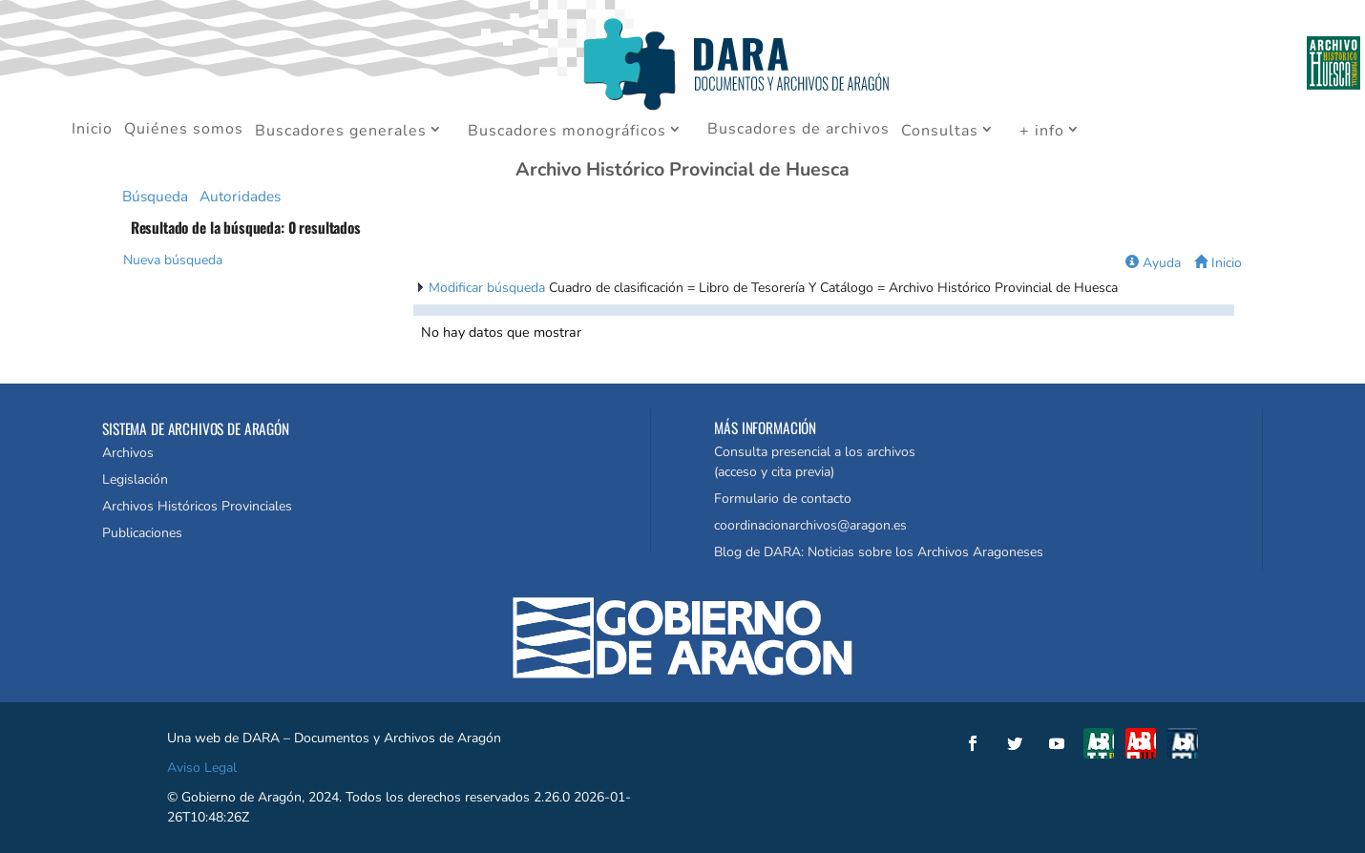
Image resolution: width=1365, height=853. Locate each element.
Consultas (939, 131)
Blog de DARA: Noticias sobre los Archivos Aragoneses (878, 552)
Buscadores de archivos (798, 130)
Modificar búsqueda (489, 288)
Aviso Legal (202, 768)
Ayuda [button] (1153, 263)
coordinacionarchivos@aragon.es (810, 525)
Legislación (135, 479)
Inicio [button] (1218, 263)
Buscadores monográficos (567, 131)
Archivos (128, 453)
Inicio (92, 130)
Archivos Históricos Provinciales (197, 506)
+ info (1041, 131)
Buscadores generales (341, 131)
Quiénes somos (183, 130)
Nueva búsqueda (172, 260)
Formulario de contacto (782, 498)
